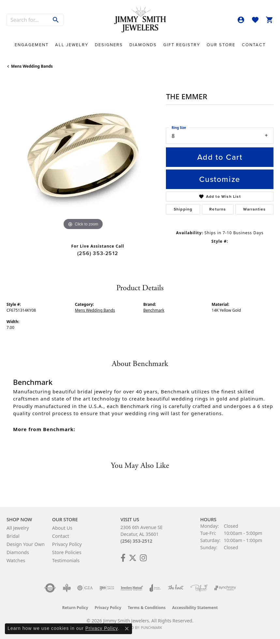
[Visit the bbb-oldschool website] (67, 588)
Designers (109, 45)
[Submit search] (56, 20)
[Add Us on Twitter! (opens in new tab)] (133, 558)
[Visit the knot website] (176, 588)
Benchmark (154, 310)
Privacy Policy (67, 544)
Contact (254, 45)
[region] (83, 155)
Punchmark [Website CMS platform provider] (151, 627)
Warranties (254, 209)
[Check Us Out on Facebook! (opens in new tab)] (123, 558)
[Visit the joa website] (155, 588)
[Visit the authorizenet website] (50, 588)
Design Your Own (26, 544)
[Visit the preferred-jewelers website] (199, 588)
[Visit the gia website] (85, 588)
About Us (62, 528)
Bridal (13, 536)
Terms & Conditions (147, 607)
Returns (217, 209)
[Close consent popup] (127, 629)
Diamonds (143, 45)
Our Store (221, 45)
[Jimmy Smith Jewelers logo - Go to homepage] (140, 19)
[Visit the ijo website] (106, 588)
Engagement (32, 45)
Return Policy (75, 607)
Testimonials (66, 560)
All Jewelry (71, 45)
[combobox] (28, 20)
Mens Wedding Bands (32, 66)
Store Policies (66, 552)
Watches (16, 560)
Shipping (183, 209)
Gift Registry (181, 45)
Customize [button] (219, 179)
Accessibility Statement (195, 607)
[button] (241, 20)
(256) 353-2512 (97, 253)
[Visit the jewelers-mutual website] (132, 588)
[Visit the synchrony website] (225, 588)
